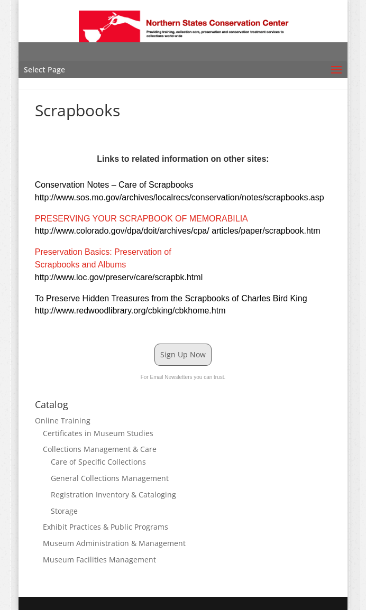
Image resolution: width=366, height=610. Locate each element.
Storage (64, 511)
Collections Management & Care (100, 449)
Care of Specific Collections (98, 462)
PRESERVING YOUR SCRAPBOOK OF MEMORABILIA (141, 218)
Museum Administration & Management (114, 543)
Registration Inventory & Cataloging (113, 494)
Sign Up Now (183, 354)
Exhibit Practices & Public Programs (105, 527)
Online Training (62, 420)
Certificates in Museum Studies (98, 433)
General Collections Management (110, 478)
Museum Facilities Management (99, 559)
